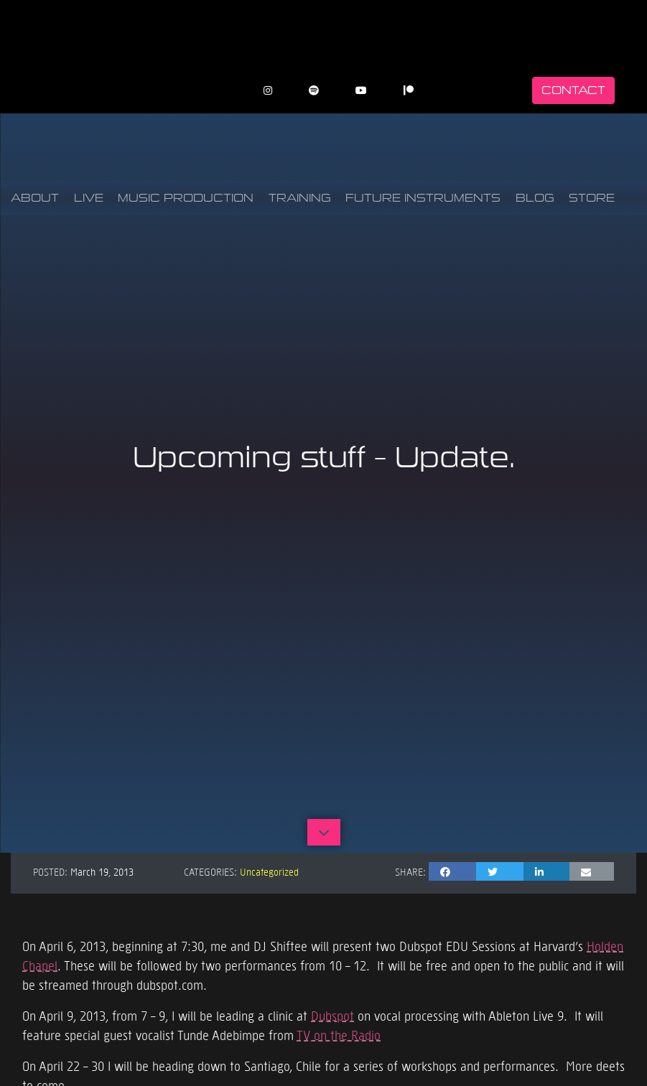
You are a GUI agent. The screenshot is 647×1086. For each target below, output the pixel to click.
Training (300, 198)
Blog (535, 198)
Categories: (210, 871)
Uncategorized (269, 871)
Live (88, 198)
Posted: (50, 871)
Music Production (185, 198)
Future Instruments (423, 198)
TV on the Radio (339, 1034)
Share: (410, 871)
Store (592, 198)
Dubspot (332, 1015)
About (35, 198)
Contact (573, 90)
